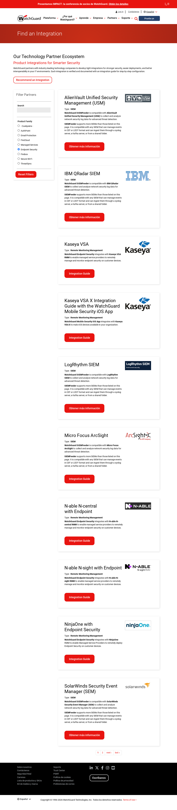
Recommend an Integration (32, 80)
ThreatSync (26, 163)
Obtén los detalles (118, 4)
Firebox (24, 154)
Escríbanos (99, 777)
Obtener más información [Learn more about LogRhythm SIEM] (84, 408)
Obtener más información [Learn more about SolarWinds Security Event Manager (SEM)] (84, 735)
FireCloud (25, 140)
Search (20, 105)
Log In (120, 12)
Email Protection (28, 135)
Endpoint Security (29, 149)
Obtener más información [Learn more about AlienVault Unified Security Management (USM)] (84, 146)
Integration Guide (79, 273)
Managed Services (29, 145)
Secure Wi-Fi (26, 159)
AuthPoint (25, 131)
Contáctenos (133, 12)
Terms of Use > (130, 800)
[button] (136, 18)
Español (150, 12)
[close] (167, 4)
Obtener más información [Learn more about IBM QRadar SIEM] (84, 217)
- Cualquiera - (27, 126)
